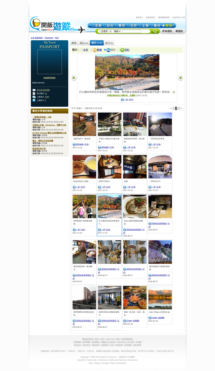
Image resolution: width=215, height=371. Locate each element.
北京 (102, 339)
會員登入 (139, 17)
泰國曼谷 (100, 351)
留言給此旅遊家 (43, 90)
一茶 (126, 99)
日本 (131, 99)
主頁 (33, 38)
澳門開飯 (86, 342)
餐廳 (99, 50)
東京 (97, 339)
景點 (126, 50)
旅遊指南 (38, 38)
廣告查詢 (86, 345)
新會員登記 (150, 17)
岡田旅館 (80, 144)
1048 (47, 97)
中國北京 (71, 351)
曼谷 (118, 339)
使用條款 (128, 345)
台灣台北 (90, 351)
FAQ (112, 345)
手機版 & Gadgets (108, 342)
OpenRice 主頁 (179, 17)
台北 (113, 339)
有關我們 (105, 345)
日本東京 (62, 351)
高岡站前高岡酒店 (134, 230)
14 (46, 93)
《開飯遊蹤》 (45, 351)
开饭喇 (138, 342)
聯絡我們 (96, 345)
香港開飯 (77, 342)
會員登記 (77, 345)
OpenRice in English (125, 342)
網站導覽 (137, 345)
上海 (107, 339)
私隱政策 (119, 345)
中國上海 (81, 351)
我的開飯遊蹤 (163, 17)
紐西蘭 (136, 321)
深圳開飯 (95, 342)
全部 (85, 50)
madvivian (49, 38)
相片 (57, 38)
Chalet (129, 321)
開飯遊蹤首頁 (87, 339)
